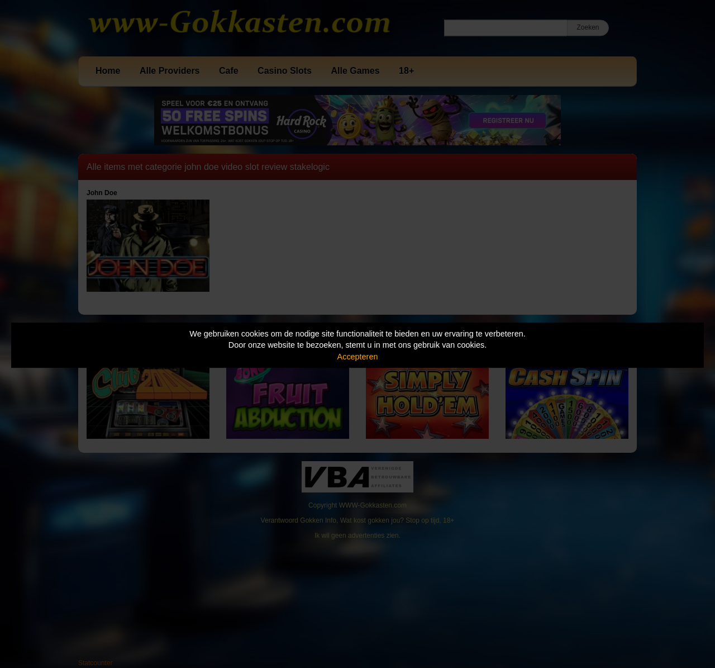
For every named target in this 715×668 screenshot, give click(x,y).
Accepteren (357, 356)
